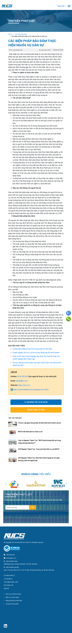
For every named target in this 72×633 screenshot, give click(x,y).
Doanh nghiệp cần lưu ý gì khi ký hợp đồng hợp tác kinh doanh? (36, 353)
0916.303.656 (22, 376)
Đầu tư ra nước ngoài (11, 597)
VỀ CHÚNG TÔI (8, 585)
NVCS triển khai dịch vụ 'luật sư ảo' (30, 432)
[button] (61, 6)
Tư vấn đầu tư (8, 579)
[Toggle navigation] (69, 6)
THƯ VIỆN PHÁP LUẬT (11, 582)
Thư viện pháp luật (21, 34)
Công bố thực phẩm (11, 604)
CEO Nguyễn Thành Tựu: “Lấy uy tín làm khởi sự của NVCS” (39, 449)
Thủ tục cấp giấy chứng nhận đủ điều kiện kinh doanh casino (39, 423)
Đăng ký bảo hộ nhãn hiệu (13, 600)
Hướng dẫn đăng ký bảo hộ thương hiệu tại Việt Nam (32, 349)
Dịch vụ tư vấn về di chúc (12, 594)
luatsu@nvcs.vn (22, 381)
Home (10, 34)
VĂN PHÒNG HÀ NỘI (12, 567)
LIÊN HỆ (6, 588)
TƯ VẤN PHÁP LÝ (9, 575)
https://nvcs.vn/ (24, 385)
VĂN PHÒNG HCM (11, 561)
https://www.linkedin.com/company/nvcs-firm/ (30, 390)
